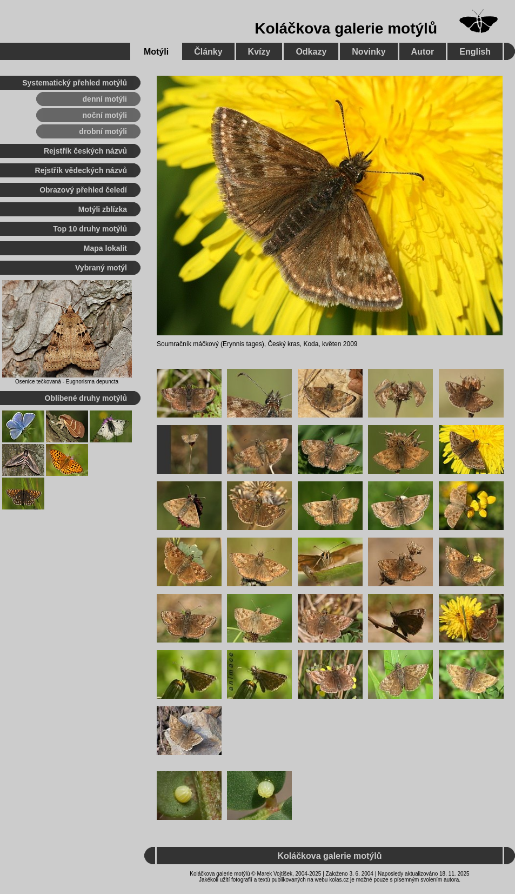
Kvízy (259, 51)
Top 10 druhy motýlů (90, 228)
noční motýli (105, 115)
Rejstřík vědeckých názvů (81, 170)
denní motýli (105, 99)
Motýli (156, 51)
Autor (422, 51)
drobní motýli (103, 131)
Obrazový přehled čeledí (83, 190)
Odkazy (311, 51)
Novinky (368, 51)
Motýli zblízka (102, 209)
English (475, 51)
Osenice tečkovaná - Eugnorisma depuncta (66, 382)
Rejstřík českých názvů (85, 151)
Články (208, 51)
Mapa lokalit (105, 248)
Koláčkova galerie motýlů (346, 28)
